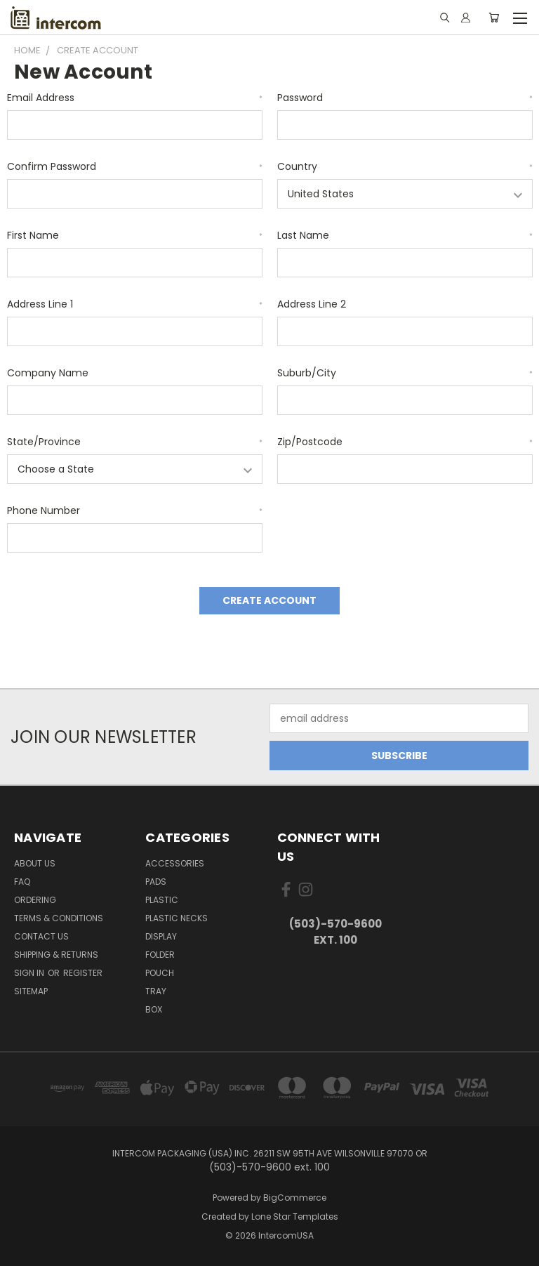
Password (405, 98)
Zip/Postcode (405, 442)
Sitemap (31, 991)
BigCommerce (294, 1198)
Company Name (47, 373)
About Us (34, 863)
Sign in (30, 973)
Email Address (134, 98)
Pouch (159, 973)
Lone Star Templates (294, 1216)
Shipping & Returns (56, 955)
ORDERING (35, 900)
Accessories (174, 863)
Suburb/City (405, 373)
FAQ (22, 882)
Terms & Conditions (58, 918)
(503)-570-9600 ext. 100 (335, 931)
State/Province (134, 442)
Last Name (405, 235)
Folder (160, 955)
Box (153, 1009)
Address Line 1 (134, 304)
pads (155, 882)
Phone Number (134, 510)
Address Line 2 (311, 304)
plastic (161, 900)
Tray (155, 991)
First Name (134, 235)
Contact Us (41, 936)
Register (82, 973)
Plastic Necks (176, 918)
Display (161, 936)
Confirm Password (134, 166)
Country (405, 166)
